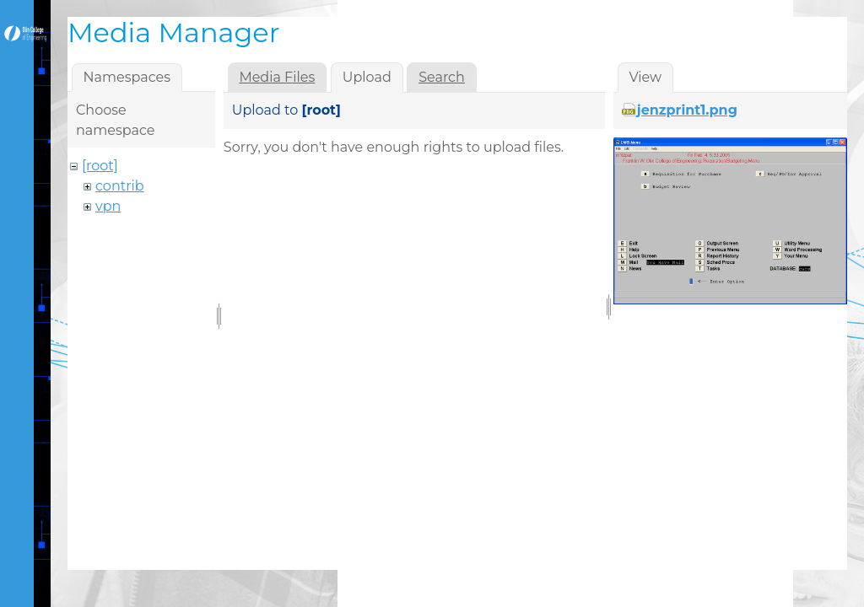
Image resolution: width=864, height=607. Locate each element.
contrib (119, 186)
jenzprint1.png (687, 110)
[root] (100, 166)
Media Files (277, 77)
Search (441, 77)
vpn (108, 206)
